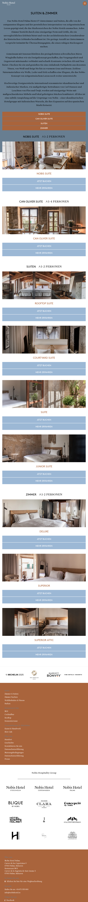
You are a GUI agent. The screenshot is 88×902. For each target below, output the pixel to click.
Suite (44, 412)
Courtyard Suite (44, 357)
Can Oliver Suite (44, 118)
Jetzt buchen (44, 181)
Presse (7, 759)
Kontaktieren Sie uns (13, 746)
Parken (7, 704)
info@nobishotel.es (12, 893)
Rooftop (8, 718)
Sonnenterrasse (11, 721)
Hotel (7, 691)
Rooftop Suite (44, 303)
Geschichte (9, 743)
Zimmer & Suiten (11, 694)
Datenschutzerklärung (14, 749)
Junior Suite (44, 466)
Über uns (8, 736)
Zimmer (44, 128)
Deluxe (44, 531)
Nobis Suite (44, 114)
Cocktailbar (9, 715)
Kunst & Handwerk (13, 729)
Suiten (44, 123)
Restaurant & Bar (12, 708)
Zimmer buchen (11, 697)
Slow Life (8, 732)
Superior (44, 585)
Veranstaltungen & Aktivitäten (17, 725)
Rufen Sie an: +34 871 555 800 (16, 889)
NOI (6, 711)
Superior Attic (44, 640)
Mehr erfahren (44, 187)
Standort (8, 740)
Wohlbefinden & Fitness (15, 700)
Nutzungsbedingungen (14, 753)
